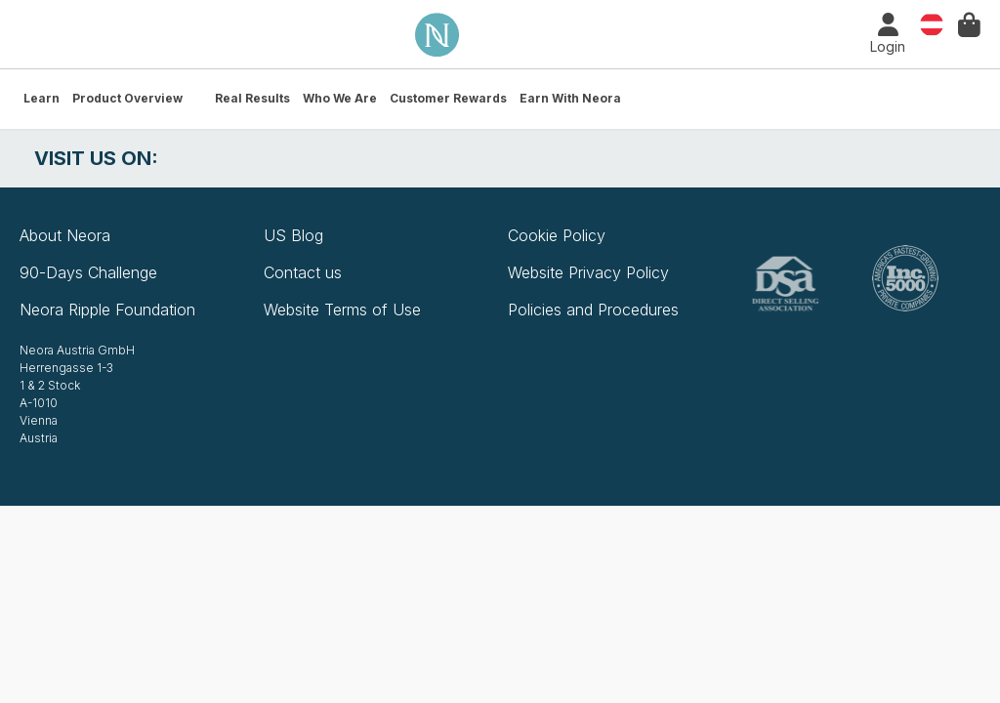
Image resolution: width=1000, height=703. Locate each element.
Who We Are (340, 98)
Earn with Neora (570, 98)
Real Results (252, 98)
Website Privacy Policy (588, 272)
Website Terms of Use (342, 309)
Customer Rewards (448, 98)
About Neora (65, 235)
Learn (41, 98)
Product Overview (127, 98)
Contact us (303, 272)
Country (931, 23)
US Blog (293, 235)
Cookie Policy (556, 235)
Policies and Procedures (593, 309)
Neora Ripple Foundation (107, 309)
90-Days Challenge (88, 272)
